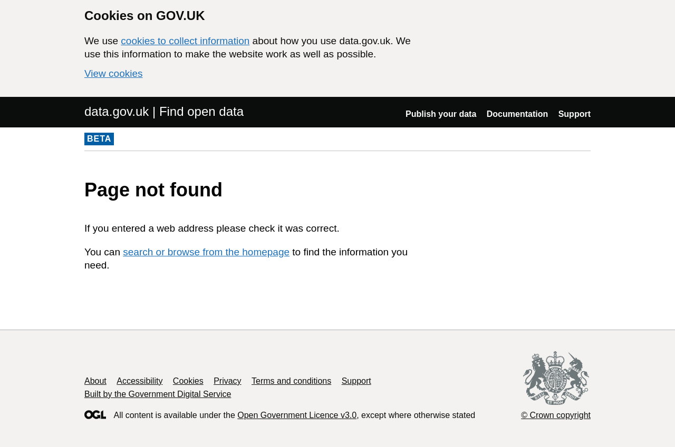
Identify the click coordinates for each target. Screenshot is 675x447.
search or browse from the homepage (206, 251)
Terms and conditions (291, 380)
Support (574, 114)
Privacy (227, 380)
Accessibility (139, 380)
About (95, 380)
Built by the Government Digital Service (157, 394)
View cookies (113, 73)
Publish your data (441, 114)
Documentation (517, 114)
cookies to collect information (185, 40)
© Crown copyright (556, 415)
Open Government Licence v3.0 (296, 415)
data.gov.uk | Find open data (164, 111)
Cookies (188, 380)
